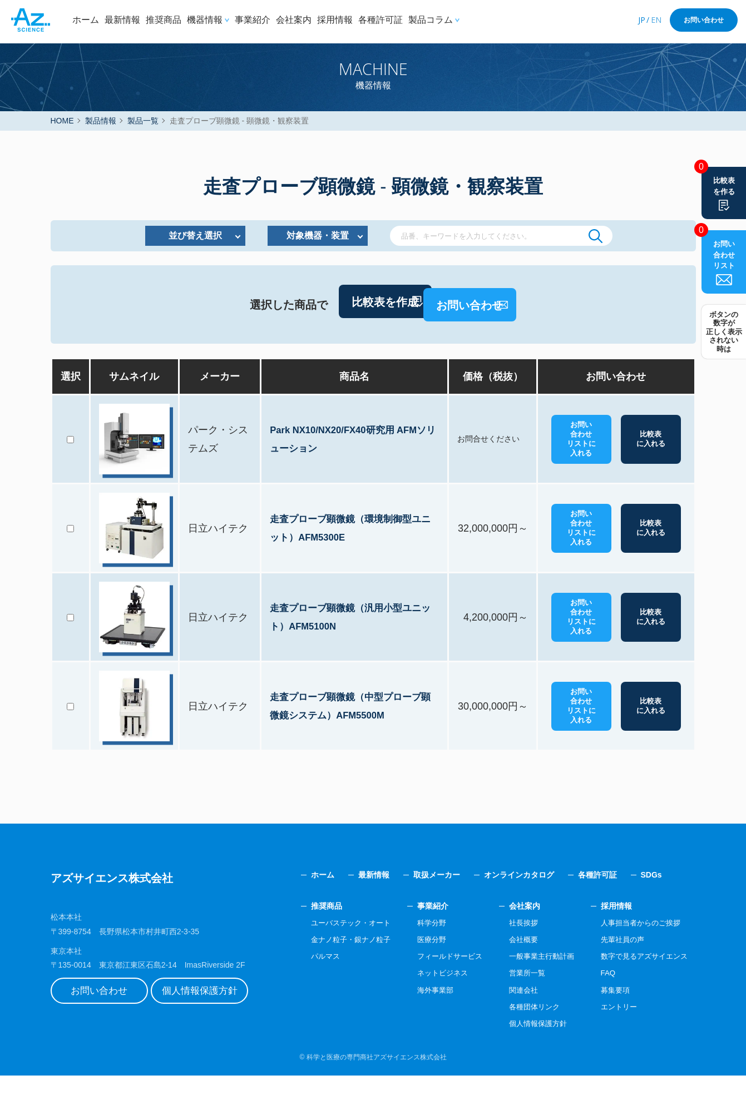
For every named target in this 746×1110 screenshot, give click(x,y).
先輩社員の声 (617, 973)
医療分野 (416, 973)
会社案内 (294, 19)
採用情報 (335, 19)
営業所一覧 (516, 1007)
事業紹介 (252, 19)
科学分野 (416, 956)
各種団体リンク (524, 1040)
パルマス (303, 990)
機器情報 (205, 19)
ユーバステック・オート (331, 956)
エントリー (613, 1040)
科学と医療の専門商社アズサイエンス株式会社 (377, 1091)
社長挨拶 (512, 956)
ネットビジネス (428, 1007)
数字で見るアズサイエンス (641, 990)
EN (656, 19)
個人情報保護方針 (215, 1027)
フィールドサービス (436, 990)
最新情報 (122, 19)
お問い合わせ (704, 20)
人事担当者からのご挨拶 (637, 956)
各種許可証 (380, 19)
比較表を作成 (333, 342)
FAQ (602, 1007)
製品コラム (430, 19)
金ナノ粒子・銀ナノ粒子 (331, 973)
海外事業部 (420, 1023)
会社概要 (512, 973)
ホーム (85, 19)
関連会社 (512, 1023)
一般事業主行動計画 (532, 990)
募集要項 (609, 1023)
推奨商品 (163, 19)
